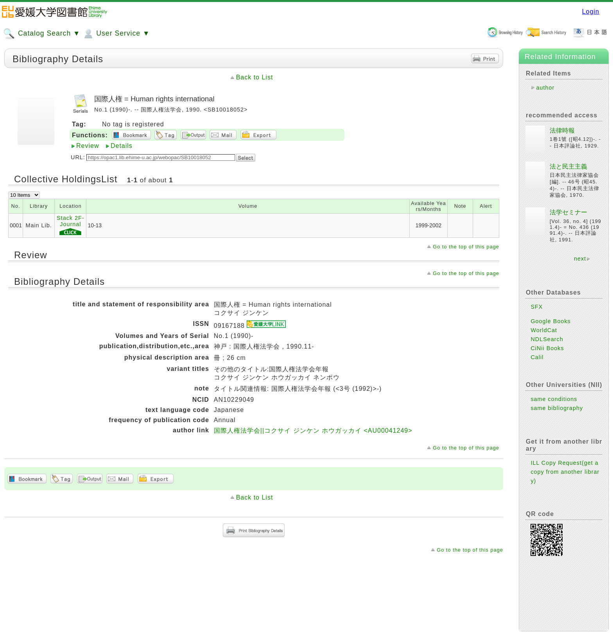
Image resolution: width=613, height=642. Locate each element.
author (545, 88)
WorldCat (544, 330)
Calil (537, 357)
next (580, 258)
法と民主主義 (568, 166)
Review (87, 145)
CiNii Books (547, 348)
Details (122, 145)
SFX (537, 307)
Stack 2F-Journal (70, 225)
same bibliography (557, 408)
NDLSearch (547, 339)
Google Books (550, 321)
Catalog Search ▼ (41, 34)
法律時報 (562, 130)
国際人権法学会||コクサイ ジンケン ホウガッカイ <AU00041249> (313, 430)
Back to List (254, 77)
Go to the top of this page (466, 247)
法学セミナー (568, 212)
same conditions (554, 399)
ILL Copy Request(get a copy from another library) (565, 472)
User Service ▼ (116, 34)
